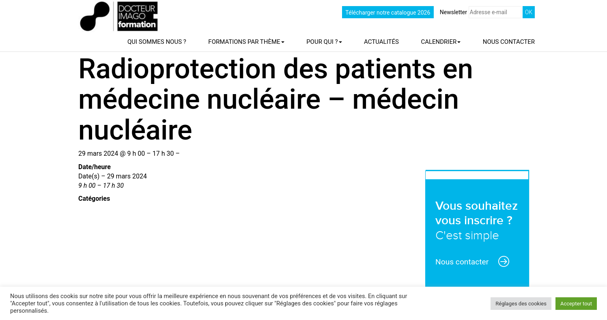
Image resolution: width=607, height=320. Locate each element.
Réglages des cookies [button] (521, 304)
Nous (509, 41)
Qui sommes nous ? (156, 41)
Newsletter (480, 12)
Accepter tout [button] (576, 304)
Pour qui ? (324, 41)
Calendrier (441, 41)
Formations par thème (246, 41)
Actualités (381, 41)
